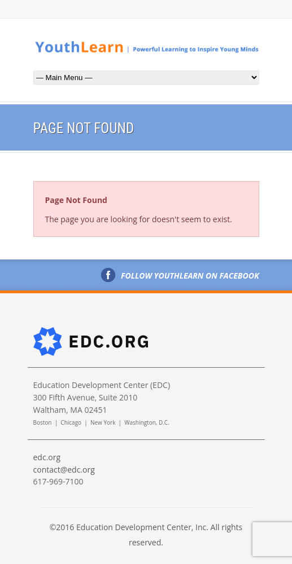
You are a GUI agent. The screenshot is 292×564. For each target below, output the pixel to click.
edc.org (47, 457)
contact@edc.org (64, 469)
